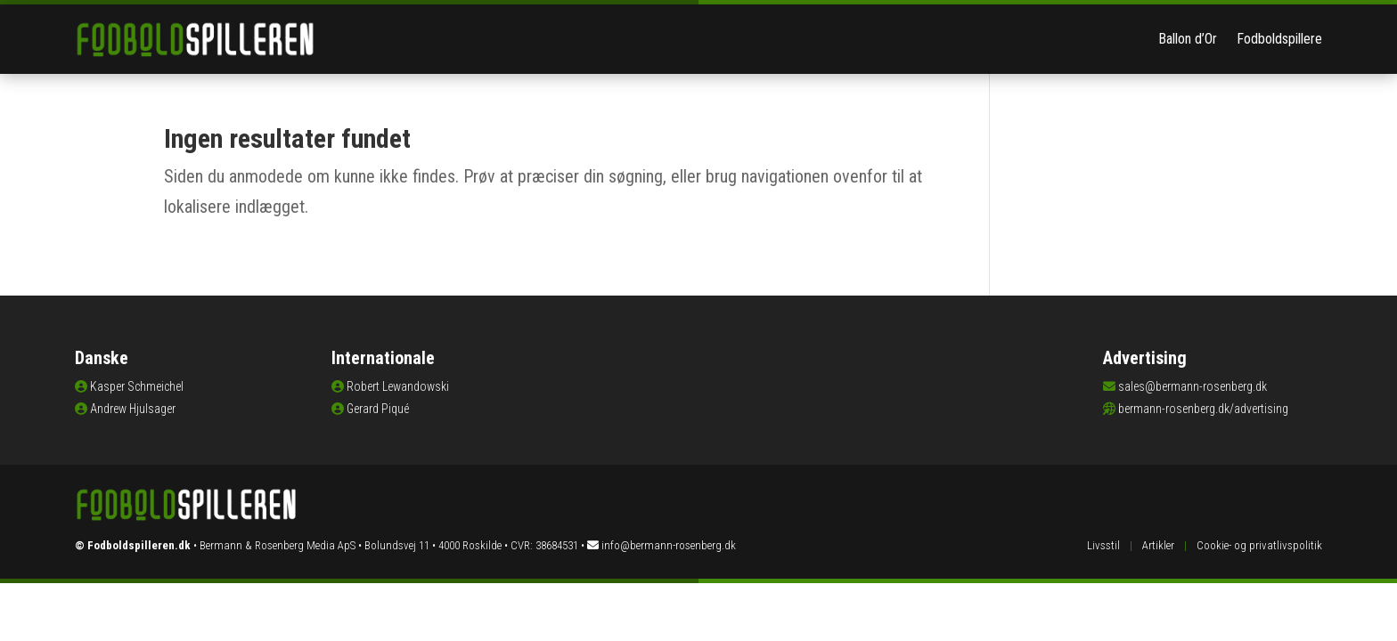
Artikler (1158, 545)
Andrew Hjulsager (133, 409)
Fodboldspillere (1279, 38)
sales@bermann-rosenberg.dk (1192, 386)
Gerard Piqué (378, 409)
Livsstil (1103, 545)
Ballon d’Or (1187, 38)
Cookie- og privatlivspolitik (1259, 545)
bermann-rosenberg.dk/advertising (1203, 409)
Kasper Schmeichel (137, 386)
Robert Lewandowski (398, 386)
